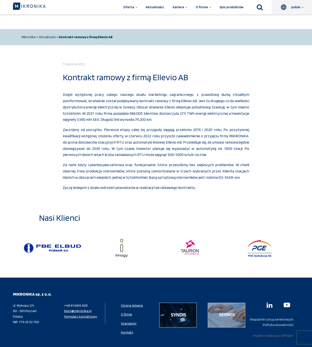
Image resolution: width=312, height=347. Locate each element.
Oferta (128, 7)
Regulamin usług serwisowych (271, 319)
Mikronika (29, 37)
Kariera (178, 7)
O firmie (202, 7)
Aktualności (155, 7)
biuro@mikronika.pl (77, 311)
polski (295, 7)
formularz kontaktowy (80, 316)
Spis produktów (231, 7)
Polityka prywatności (278, 325)
